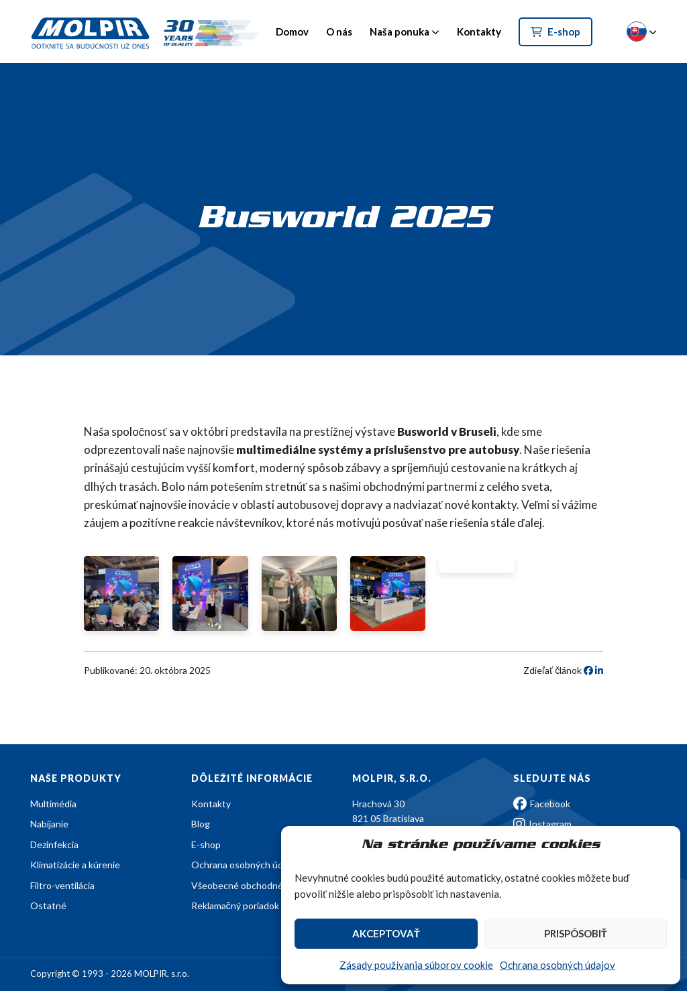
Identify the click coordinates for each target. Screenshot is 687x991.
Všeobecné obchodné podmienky (261, 885)
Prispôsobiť (575, 933)
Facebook (541, 803)
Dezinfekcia (54, 844)
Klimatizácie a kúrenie (75, 864)
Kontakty (479, 31)
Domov (292, 31)
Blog (200, 823)
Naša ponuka (399, 31)
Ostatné (48, 905)
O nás (339, 31)
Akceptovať (386, 933)
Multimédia (53, 803)
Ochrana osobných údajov (557, 965)
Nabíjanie (49, 823)
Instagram (542, 823)
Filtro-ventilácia (62, 885)
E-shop (555, 31)
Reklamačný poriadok (235, 905)
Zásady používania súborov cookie (416, 965)
